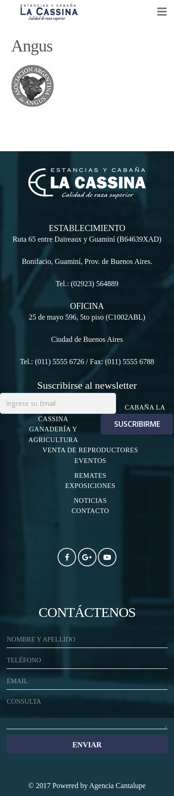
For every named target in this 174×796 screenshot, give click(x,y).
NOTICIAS (90, 500)
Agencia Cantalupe (117, 786)
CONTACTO (90, 510)
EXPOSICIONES (90, 485)
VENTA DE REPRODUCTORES (90, 450)
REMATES (90, 475)
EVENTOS (90, 460)
